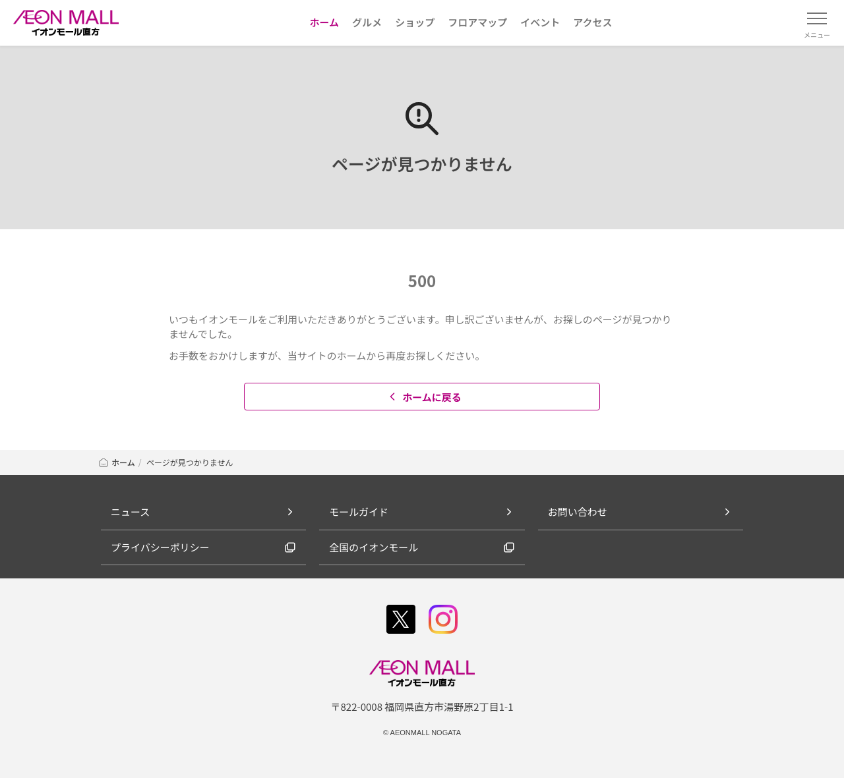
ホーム (116, 462)
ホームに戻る (424, 397)
